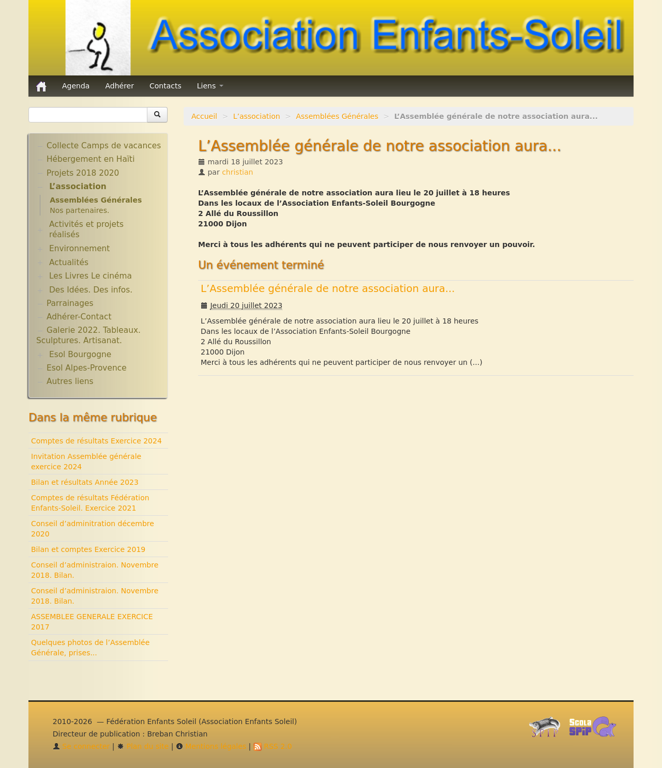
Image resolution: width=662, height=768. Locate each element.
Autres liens (70, 381)
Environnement (79, 248)
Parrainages (70, 303)
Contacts (165, 86)
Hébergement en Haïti (90, 159)
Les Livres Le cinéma (90, 276)
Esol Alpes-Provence (87, 368)
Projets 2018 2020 (83, 173)
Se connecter (81, 746)
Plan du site (143, 746)
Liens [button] (210, 86)
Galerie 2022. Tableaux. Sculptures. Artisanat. (88, 335)
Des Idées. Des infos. (90, 290)
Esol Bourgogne (80, 354)
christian (237, 172)
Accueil (204, 116)
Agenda (75, 86)
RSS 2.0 (272, 746)
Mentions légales (211, 746)
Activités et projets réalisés (86, 229)
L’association (256, 116)
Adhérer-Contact (79, 316)
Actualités (68, 262)
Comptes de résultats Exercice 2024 (96, 441)
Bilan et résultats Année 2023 (85, 482)
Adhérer (119, 86)
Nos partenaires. (79, 210)
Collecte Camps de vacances (104, 145)
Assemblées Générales (337, 116)
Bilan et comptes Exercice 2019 (88, 549)
